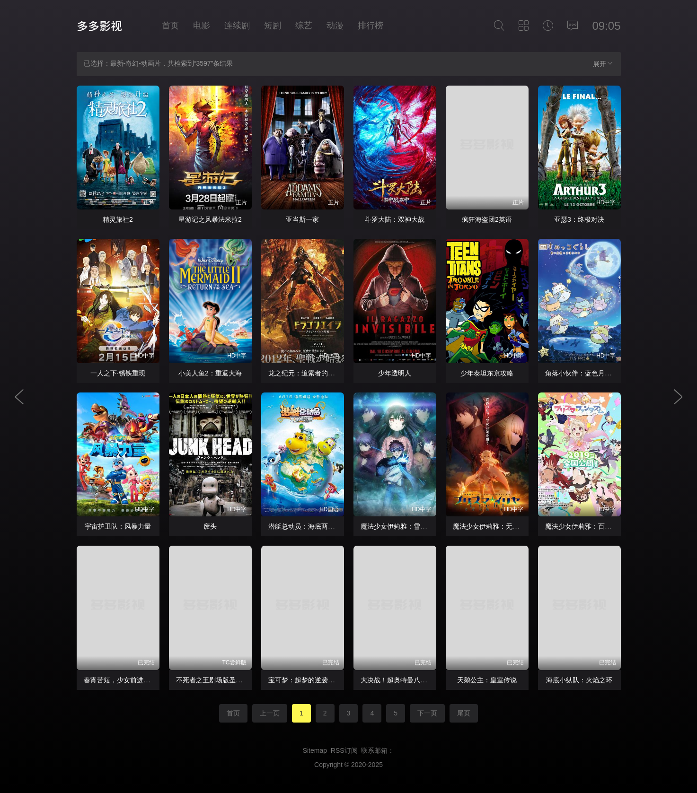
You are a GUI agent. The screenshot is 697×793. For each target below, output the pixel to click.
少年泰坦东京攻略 (486, 373)
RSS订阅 (344, 750)
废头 (210, 526)
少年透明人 (394, 373)
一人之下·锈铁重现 (117, 373)
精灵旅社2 (118, 219)
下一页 (427, 713)
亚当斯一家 (302, 219)
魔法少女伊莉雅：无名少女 (492, 526)
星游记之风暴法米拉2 (210, 219)
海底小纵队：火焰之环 (579, 680)
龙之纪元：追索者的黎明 (304, 373)
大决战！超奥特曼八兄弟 (397, 680)
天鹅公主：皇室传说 (487, 680)
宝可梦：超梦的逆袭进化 (304, 680)
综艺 (303, 25)
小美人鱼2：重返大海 (210, 373)
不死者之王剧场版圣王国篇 (216, 680)
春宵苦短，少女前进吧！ (120, 680)
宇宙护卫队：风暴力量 (118, 526)
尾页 (463, 713)
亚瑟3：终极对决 (579, 219)
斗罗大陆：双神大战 (394, 219)
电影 (201, 25)
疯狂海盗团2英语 (487, 219)
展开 (603, 64)
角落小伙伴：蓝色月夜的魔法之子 (594, 373)
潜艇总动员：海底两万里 (304, 526)
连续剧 (237, 25)
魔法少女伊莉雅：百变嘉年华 (588, 526)
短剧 (272, 25)
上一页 (270, 713)
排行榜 (370, 25)
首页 (170, 25)
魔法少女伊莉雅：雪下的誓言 (404, 526)
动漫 (335, 25)
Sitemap (315, 750)
